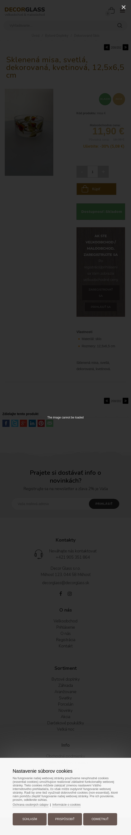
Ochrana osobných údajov (31, 804)
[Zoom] (112, 7)
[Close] (124, 7)
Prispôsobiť (65, 819)
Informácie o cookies (67, 804)
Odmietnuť (99, 819)
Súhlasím (30, 819)
